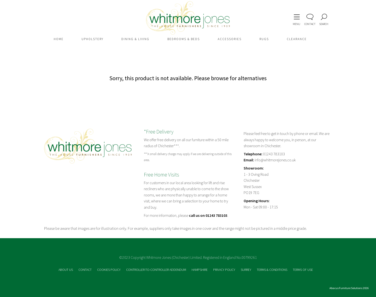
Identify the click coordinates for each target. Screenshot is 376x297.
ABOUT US (66, 269)
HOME (59, 39)
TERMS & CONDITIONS (272, 269)
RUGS (264, 39)
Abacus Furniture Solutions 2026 (349, 288)
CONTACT (85, 269)
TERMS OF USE (303, 269)
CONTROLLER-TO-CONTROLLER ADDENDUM (156, 269)
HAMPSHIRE (200, 269)
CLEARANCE (297, 39)
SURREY (246, 269)
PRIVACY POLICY (224, 269)
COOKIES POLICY (109, 269)
